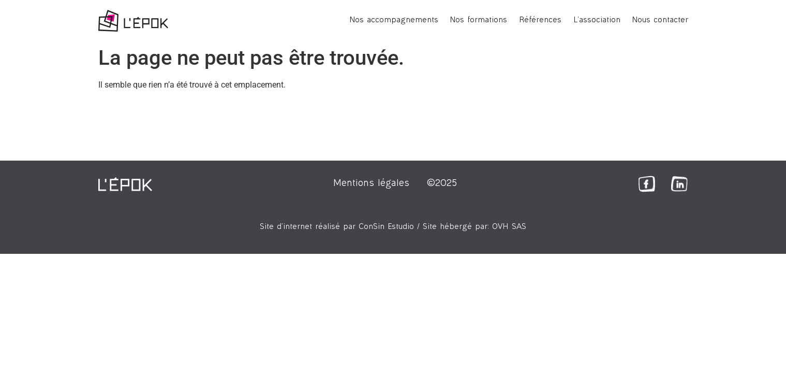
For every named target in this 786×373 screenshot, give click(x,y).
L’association (596, 20)
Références (540, 20)
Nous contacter (660, 20)
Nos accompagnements (394, 20)
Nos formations (478, 20)
